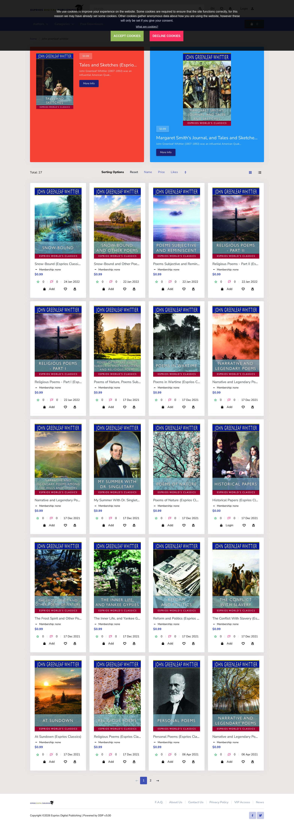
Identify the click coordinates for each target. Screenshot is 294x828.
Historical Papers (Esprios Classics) (239, 500)
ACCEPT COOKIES (127, 36)
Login (226, 525)
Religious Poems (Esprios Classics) (120, 736)
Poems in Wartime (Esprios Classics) (181, 382)
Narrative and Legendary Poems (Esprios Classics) (251, 382)
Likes (174, 172)
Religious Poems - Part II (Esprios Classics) (245, 264)
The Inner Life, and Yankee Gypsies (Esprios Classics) (134, 618)
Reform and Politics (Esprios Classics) (181, 618)
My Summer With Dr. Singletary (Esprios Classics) (132, 500)
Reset (134, 172)
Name (148, 172)
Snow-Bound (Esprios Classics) (58, 264)
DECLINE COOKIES (166, 36)
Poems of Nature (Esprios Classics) (179, 500)
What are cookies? (147, 26)
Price (161, 172)
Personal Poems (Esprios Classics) (179, 736)
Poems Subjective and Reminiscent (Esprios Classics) (193, 264)
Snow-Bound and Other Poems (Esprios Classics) (131, 264)
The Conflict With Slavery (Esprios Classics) (245, 618)
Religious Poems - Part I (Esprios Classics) (67, 382)
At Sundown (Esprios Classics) (58, 736)
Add (49, 289)
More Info (89, 83)
